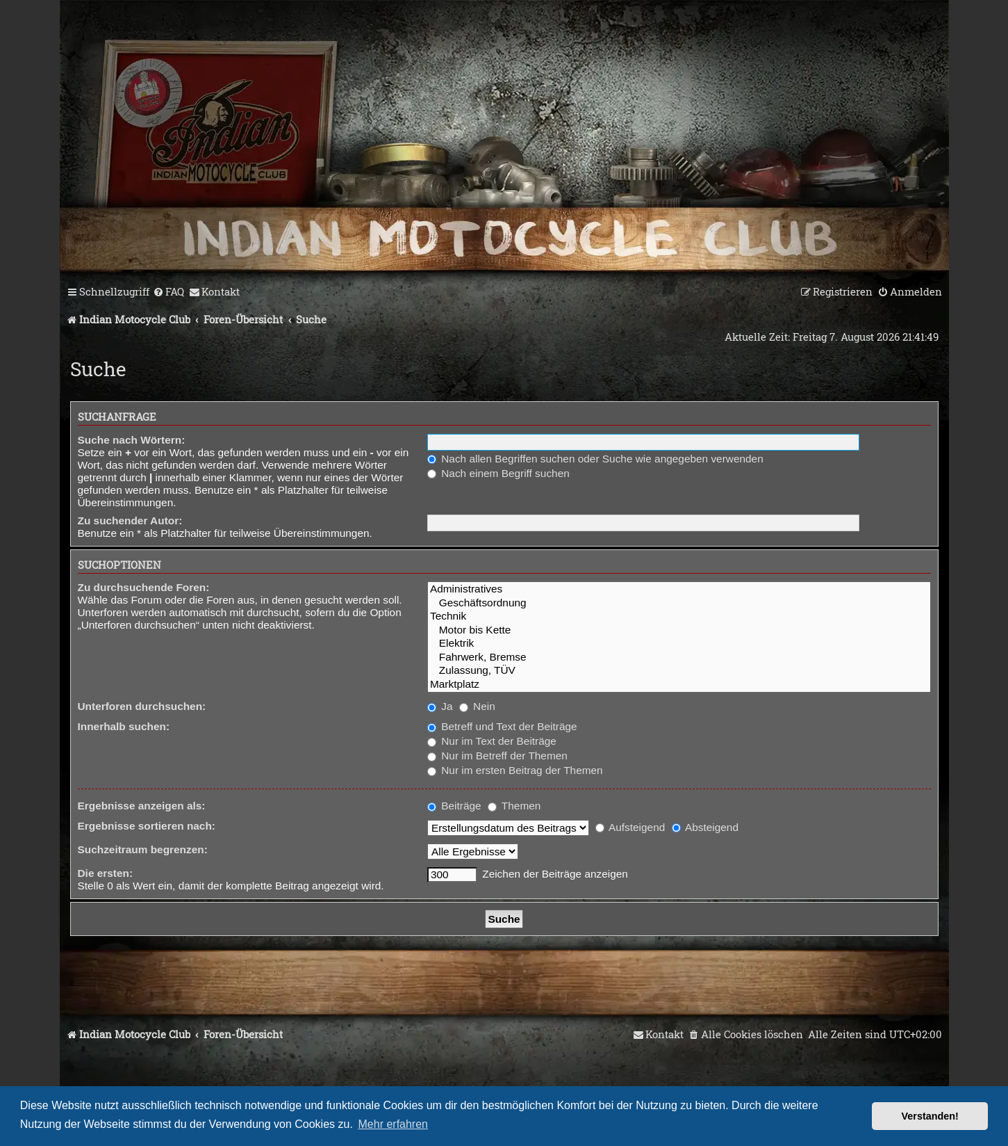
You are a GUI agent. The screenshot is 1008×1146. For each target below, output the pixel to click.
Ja (440, 706)
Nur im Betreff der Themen (497, 755)
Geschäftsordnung (679, 603)
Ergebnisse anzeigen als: (142, 806)
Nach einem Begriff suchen (498, 473)
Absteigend (705, 827)
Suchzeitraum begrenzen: (143, 849)
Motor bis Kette (679, 630)
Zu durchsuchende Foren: (144, 587)
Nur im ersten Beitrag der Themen (515, 770)
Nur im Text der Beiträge (491, 741)
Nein (477, 706)
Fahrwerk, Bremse (679, 657)
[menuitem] (168, 292)
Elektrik (679, 643)
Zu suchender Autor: (130, 520)
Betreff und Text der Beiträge (502, 726)
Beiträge (454, 806)
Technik (679, 616)
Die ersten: (105, 873)
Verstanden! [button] (930, 1116)
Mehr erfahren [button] (393, 1124)
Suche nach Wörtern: (131, 440)
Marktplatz (679, 684)
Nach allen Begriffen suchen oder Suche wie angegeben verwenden (595, 459)
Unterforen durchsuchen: (142, 706)
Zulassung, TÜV (679, 670)
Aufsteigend (630, 827)
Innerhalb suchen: (124, 726)
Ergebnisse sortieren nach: (146, 826)
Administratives (679, 589)
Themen (514, 806)
